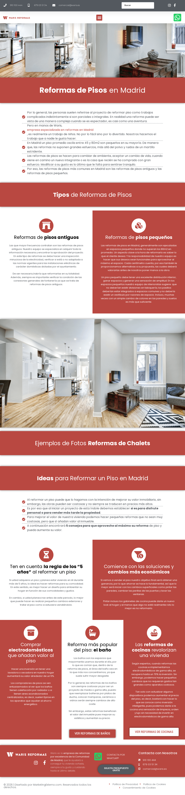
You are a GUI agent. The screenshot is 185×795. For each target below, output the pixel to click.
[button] (99, 18)
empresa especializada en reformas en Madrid (60, 130)
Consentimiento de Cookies (139, 787)
